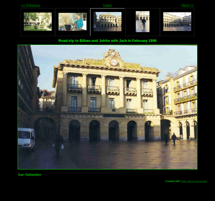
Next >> (187, 5)
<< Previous (30, 5)
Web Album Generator (194, 181)
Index (107, 5)
